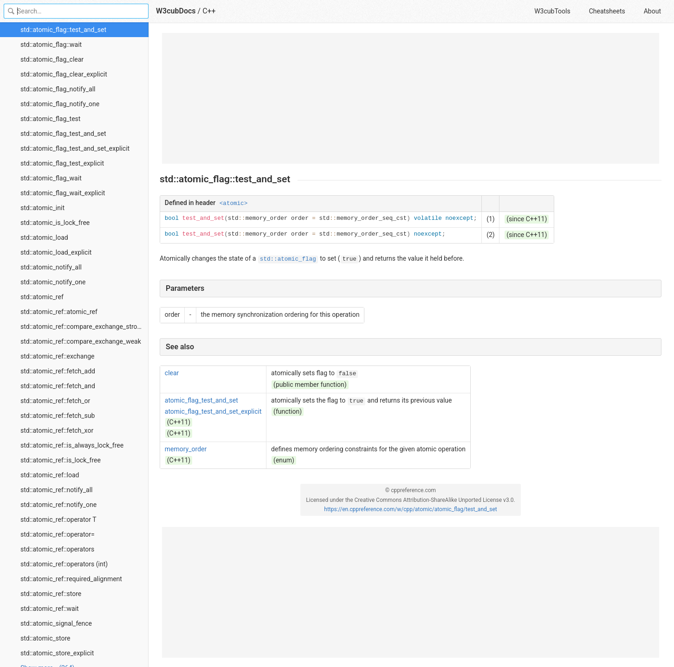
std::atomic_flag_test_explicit (62, 163)
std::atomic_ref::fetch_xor (56, 430)
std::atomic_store (45, 638)
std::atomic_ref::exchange (57, 356)
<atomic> (233, 203)
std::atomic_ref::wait (49, 608)
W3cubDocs (176, 10)
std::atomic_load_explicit (55, 252)
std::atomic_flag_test (50, 118)
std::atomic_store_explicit (57, 653)
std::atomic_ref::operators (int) (64, 564)
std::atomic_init (42, 208)
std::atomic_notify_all (51, 267)
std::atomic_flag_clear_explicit (63, 74)
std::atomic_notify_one (53, 282)
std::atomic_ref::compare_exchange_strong (82, 326)
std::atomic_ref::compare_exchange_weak (80, 341)
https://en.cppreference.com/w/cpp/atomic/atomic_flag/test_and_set (410, 509)
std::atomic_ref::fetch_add (57, 371)
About (652, 11)
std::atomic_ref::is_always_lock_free (71, 445)
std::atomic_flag (288, 259)
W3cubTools (552, 11)
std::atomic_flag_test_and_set (63, 133)
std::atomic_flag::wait (51, 44)
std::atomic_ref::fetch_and (57, 386)
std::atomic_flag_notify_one (59, 104)
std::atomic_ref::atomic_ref (58, 311)
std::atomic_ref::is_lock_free (60, 460)
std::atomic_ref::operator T (58, 519)
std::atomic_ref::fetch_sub (57, 415)
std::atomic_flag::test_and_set (63, 29)
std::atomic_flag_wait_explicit (62, 193)
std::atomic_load (44, 237)
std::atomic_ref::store (50, 593)
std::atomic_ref (42, 297)
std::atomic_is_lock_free (55, 222)
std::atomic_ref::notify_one (58, 504)
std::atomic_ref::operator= (57, 534)
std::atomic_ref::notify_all (56, 490)
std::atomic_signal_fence (56, 623)
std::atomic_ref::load (49, 475)
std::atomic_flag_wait (51, 178)
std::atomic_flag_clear (52, 59)
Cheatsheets (607, 11)
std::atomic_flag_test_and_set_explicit (75, 148)
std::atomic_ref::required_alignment (71, 579)
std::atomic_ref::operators (57, 549)
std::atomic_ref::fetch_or (55, 400)
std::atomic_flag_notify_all (58, 89)
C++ (209, 10)
